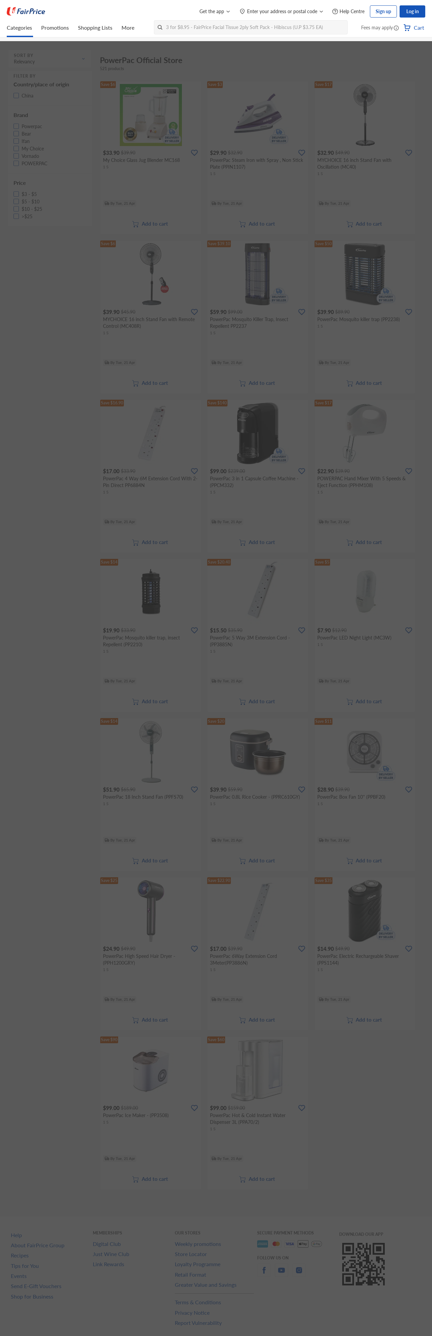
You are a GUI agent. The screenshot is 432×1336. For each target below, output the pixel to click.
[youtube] (281, 1274)
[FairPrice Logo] (26, 11)
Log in (412, 11)
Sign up (383, 11)
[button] (396, 28)
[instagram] (299, 1274)
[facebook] (264, 1274)
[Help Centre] (348, 11)
